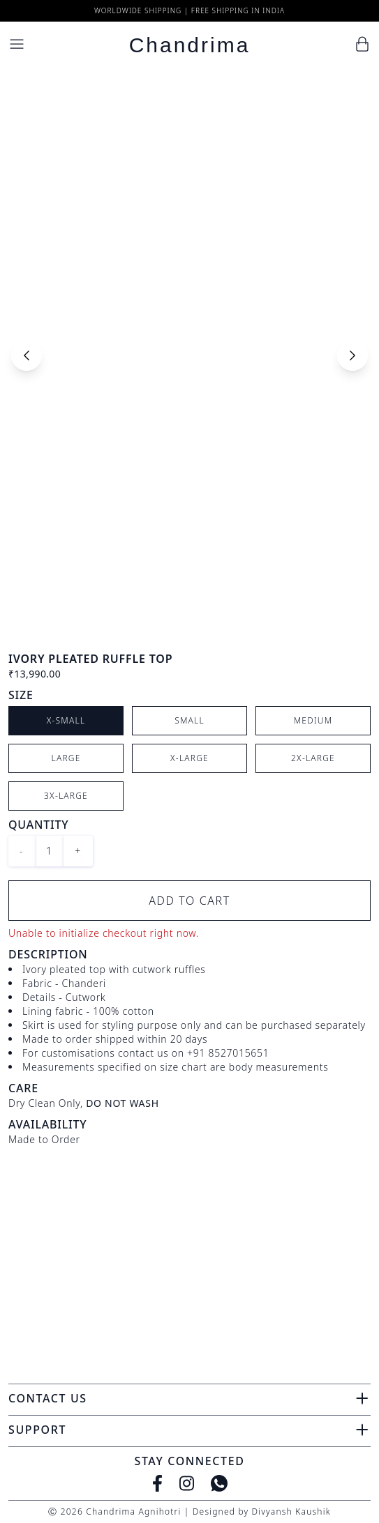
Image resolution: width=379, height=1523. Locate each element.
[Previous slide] (26, 355)
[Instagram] (186, 1483)
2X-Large (313, 758)
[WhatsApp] (219, 1483)
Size (21, 695)
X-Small (66, 720)
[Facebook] (157, 1483)
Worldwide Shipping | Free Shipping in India (189, 10)
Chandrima (190, 44)
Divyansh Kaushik (290, 1511)
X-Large (189, 758)
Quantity (38, 824)
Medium (313, 720)
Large (66, 758)
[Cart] (362, 44)
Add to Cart (189, 900)
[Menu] (16, 44)
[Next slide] (352, 355)
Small (189, 720)
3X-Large (66, 796)
